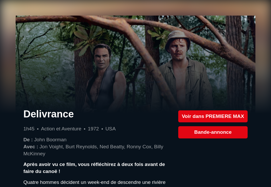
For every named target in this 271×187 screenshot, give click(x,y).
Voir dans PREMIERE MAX (213, 116)
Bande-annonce (213, 132)
